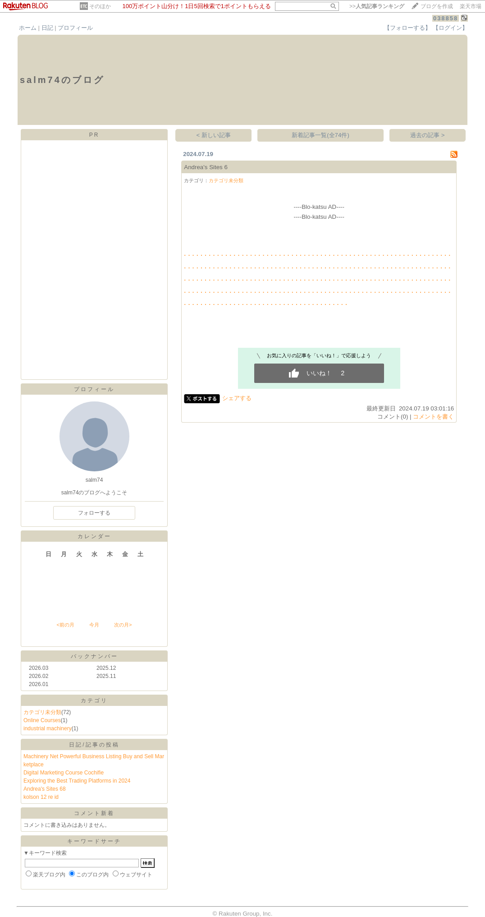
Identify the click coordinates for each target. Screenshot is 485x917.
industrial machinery (47, 728)
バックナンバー (94, 656)
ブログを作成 (437, 6)
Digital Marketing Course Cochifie (63, 773)
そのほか (100, 6)
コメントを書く (433, 416)
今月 (94, 624)
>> (376, 6)
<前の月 (65, 624)
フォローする (94, 513)
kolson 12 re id (41, 797)
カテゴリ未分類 (42, 712)
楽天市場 (470, 6)
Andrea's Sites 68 (44, 789)
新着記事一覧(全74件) (320, 135)
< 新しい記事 (214, 135)
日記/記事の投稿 (94, 745)
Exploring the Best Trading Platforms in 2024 (76, 781)
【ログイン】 (450, 27)
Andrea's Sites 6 (206, 167)
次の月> (123, 624)
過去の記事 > (427, 135)
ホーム (28, 27)
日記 (47, 27)
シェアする (237, 398)
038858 (445, 18)
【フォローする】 (407, 27)
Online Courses (42, 720)
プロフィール (75, 27)
